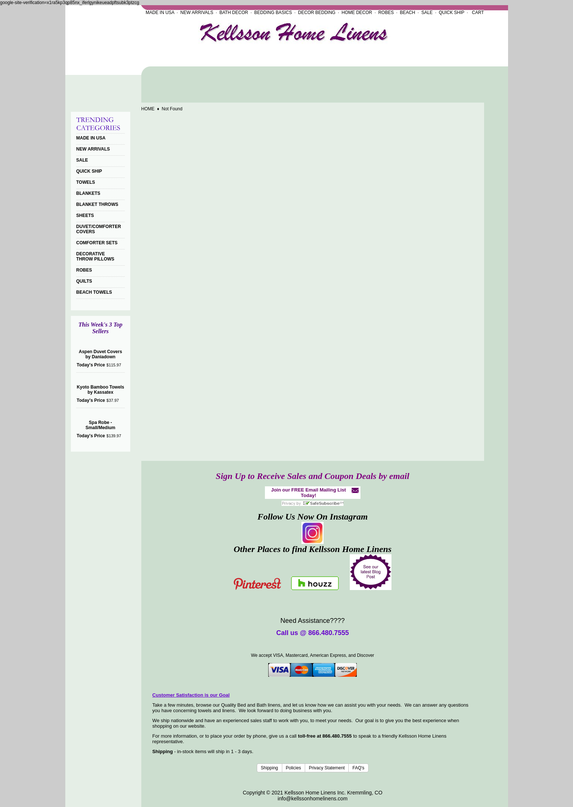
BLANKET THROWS (97, 204)
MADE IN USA (160, 12)
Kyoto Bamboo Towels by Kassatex (100, 389)
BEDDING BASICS (273, 12)
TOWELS (85, 182)
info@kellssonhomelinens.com (313, 798)
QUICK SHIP (451, 12)
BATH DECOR (234, 12)
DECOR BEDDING (316, 12)
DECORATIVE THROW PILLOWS (95, 256)
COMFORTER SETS (97, 242)
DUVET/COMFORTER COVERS (98, 229)
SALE (427, 12)
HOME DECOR (357, 12)
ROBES (386, 12)
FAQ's (358, 767)
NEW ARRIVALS (196, 12)
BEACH (407, 12)
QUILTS (84, 281)
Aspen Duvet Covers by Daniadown (100, 354)
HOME (148, 108)
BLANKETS (88, 193)
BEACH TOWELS (94, 292)
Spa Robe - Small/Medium (100, 425)
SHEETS (85, 215)
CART (478, 12)
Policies (293, 767)
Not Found (172, 108)
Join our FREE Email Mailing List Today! (308, 492)
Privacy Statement (327, 767)
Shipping (269, 767)
